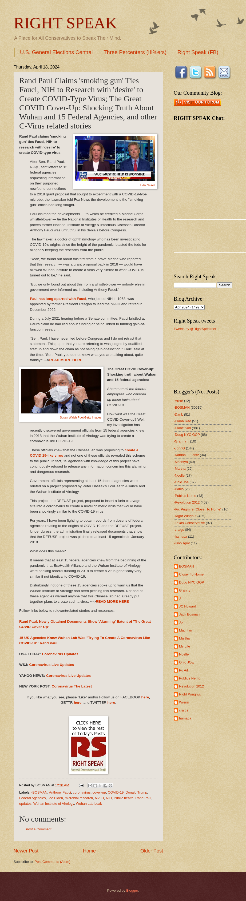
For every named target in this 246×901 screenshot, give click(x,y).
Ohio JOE (186, 662)
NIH (109, 798)
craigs (183, 710)
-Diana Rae (182, 421)
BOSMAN (186, 566)
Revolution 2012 (191, 686)
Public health (123, 798)
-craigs (179, 530)
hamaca (185, 718)
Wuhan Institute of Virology (53, 804)
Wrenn (184, 702)
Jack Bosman (189, 614)
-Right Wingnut (185, 516)
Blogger (132, 890)
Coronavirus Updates (60, 654)
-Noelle (179, 475)
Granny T (186, 590)
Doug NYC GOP (191, 582)
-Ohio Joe (181, 482)
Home (89, 851)
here (145, 697)
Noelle (184, 654)
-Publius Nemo (185, 496)
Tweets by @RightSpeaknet (195, 329)
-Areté (178, 401)
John (183, 622)
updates (25, 804)
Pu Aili (184, 670)
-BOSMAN (39, 792)
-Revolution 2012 (187, 502)
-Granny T (181, 441)
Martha (184, 638)
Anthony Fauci (60, 792)
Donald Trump (136, 792)
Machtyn (185, 630)
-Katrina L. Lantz (186, 455)
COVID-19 (116, 792)
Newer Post (26, 851)
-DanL (178, 414)
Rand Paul (143, 798)
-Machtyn (181, 462)
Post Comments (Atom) (52, 862)
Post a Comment (38, 829)
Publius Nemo (189, 678)
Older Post (151, 851)
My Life (184, 646)
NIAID (99, 798)
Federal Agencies (32, 798)
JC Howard (187, 606)
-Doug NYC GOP (187, 435)
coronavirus (82, 792)
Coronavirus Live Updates (51, 665)
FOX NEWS (147, 184)
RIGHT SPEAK (65, 23)
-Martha (179, 468)
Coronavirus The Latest (71, 686)
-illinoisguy (182, 543)
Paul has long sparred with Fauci (58, 299)
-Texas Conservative (189, 523)
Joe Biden (55, 798)
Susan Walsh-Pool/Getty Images (80, 417)
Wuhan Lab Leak (89, 804)
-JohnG (179, 448)
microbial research (79, 798)
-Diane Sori (182, 428)
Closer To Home (191, 574)
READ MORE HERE (65, 360)
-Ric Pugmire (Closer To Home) (197, 509)
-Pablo (179, 489)
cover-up (99, 792)
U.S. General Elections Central (56, 52)
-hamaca (180, 536)
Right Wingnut (190, 694)
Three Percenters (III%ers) (135, 52)
